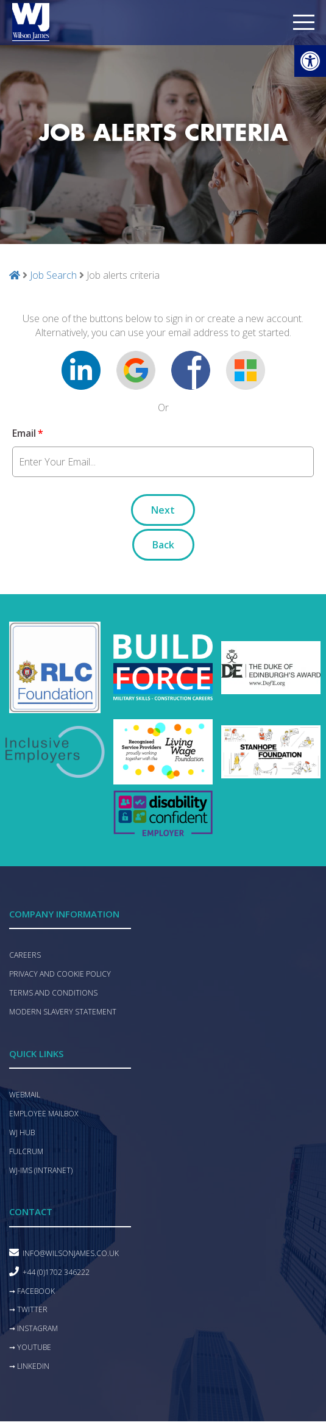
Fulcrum (26, 1151)
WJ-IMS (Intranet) (41, 1170)
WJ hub (22, 1132)
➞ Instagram (33, 1328)
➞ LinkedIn (29, 1366)
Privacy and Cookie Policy (60, 974)
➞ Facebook (32, 1291)
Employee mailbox (43, 1113)
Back (163, 544)
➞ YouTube (30, 1347)
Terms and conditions (53, 993)
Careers (25, 955)
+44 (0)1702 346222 (56, 1272)
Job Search (53, 275)
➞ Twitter (28, 1309)
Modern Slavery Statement (62, 1012)
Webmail (24, 1094)
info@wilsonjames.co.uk (71, 1253)
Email (27, 433)
